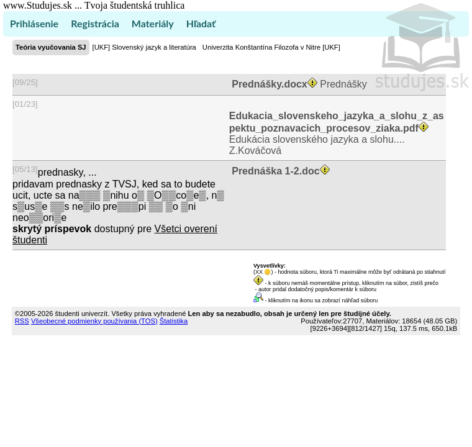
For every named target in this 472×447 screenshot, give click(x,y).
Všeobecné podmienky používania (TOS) (94, 321)
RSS (22, 321)
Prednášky (298, 84)
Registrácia (95, 23)
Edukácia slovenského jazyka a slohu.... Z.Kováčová (336, 133)
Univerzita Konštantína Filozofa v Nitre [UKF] (271, 47)
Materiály (153, 23)
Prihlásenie (34, 23)
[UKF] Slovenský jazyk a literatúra (144, 47)
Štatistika (174, 321)
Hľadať (201, 23)
